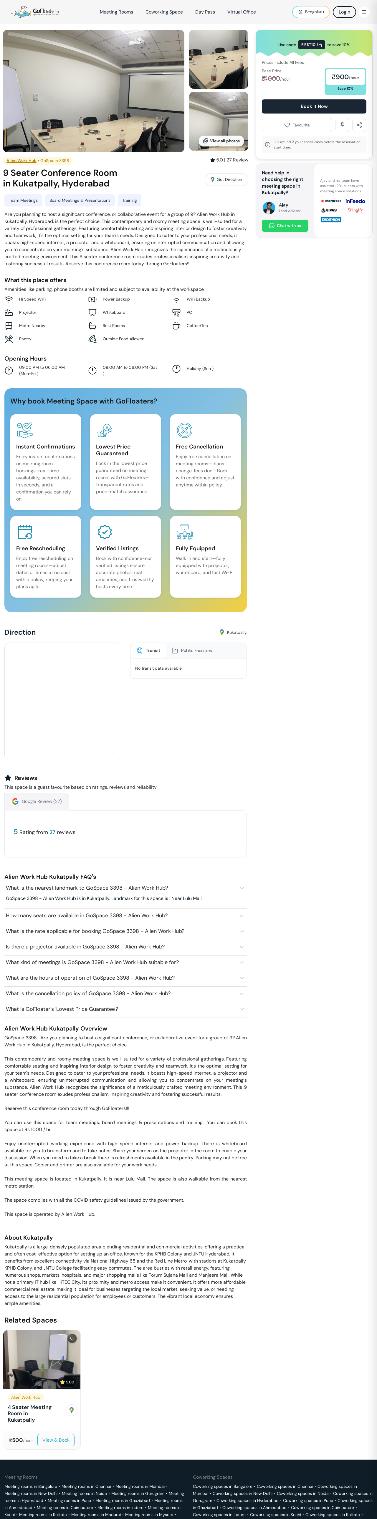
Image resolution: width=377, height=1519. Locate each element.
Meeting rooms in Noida (84, 1493)
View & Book (56, 1440)
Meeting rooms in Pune (69, 1500)
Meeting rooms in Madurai (96, 1514)
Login (344, 12)
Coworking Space (164, 12)
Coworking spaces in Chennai (285, 1486)
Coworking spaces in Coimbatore (322, 1507)
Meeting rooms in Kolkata (43, 1514)
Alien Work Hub (21, 160)
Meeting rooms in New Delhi (30, 1493)
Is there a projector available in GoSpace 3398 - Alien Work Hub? (85, 946)
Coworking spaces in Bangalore (222, 1486)
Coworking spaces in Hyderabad (247, 1500)
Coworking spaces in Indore (219, 1514)
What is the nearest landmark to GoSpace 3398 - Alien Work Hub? (87, 887)
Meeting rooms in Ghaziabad (122, 1500)
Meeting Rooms (116, 12)
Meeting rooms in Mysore (149, 1514)
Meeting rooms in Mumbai (140, 1486)
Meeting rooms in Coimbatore (65, 1507)
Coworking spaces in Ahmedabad (254, 1507)
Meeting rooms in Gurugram (137, 1493)
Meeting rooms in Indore (120, 1507)
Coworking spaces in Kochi (275, 1514)
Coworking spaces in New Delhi (242, 1493)
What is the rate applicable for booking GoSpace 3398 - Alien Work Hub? (95, 931)
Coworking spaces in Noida (303, 1493)
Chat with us (285, 226)
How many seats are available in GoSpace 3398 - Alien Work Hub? (87, 915)
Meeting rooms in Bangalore (30, 1486)
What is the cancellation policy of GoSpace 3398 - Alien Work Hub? (88, 993)
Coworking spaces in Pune (308, 1500)
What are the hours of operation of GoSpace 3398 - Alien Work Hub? (90, 977)
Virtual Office (241, 12)
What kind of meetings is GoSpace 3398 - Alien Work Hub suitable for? (92, 962)
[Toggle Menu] (364, 12)
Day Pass (205, 12)
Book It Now (314, 106)
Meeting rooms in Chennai (86, 1486)
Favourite (297, 125)
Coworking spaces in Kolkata (332, 1514)
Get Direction (226, 179)
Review (237, 160)
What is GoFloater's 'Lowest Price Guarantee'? (62, 1009)
